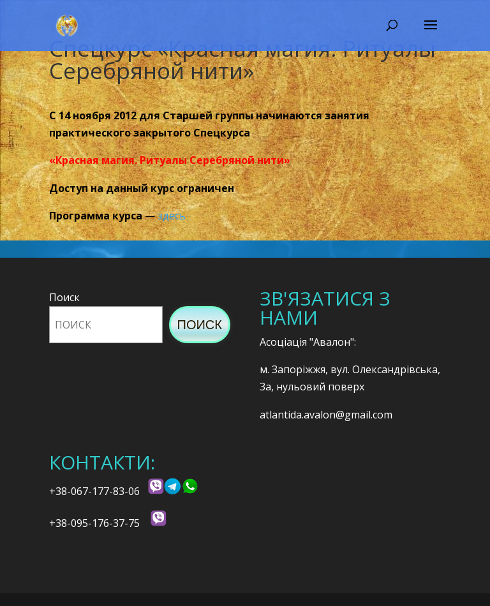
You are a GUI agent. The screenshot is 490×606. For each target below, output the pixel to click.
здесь (172, 216)
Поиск (64, 297)
